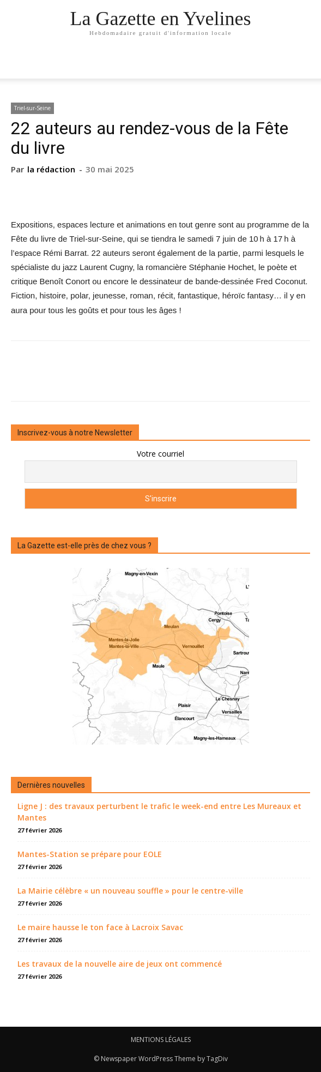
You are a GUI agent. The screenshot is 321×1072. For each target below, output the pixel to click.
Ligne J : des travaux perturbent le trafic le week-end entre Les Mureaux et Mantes (159, 812)
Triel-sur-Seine (32, 108)
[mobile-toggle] (18, 64)
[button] (305, 64)
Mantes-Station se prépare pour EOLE (89, 854)
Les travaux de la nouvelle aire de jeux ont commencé (119, 964)
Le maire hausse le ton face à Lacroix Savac (100, 927)
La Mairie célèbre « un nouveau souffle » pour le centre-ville (130, 890)
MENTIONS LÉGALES (161, 1039)
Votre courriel (160, 453)
